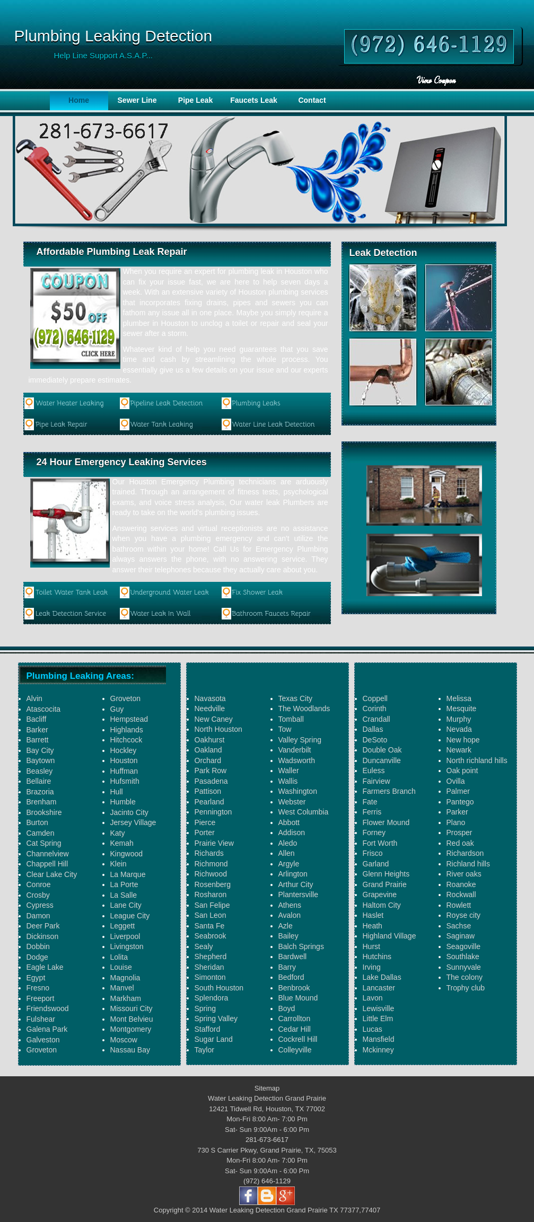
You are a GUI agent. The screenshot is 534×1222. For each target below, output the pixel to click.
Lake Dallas (382, 977)
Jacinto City (129, 812)
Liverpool (125, 936)
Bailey (288, 936)
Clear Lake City (52, 874)
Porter (205, 832)
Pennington (213, 812)
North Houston (218, 729)
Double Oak (382, 750)
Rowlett (459, 905)
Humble (123, 802)
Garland (376, 864)
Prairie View (214, 843)
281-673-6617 (267, 1140)
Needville (210, 708)
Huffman (124, 771)
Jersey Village (133, 822)
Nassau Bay (130, 1050)
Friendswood (48, 1008)
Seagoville (464, 946)
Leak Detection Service (71, 613)
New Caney (214, 719)
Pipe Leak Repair (61, 424)
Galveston (43, 1039)
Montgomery (131, 1029)
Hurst (371, 946)
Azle (285, 926)
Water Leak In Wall (160, 613)
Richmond (211, 864)
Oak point (462, 770)
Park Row (211, 770)
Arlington (293, 874)
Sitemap (267, 1088)
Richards (209, 853)
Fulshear (41, 1019)
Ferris (372, 812)
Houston (124, 760)
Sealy (204, 946)
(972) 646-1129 (267, 1181)
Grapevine (380, 894)
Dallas (373, 729)
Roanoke (461, 884)
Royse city (464, 915)
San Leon (210, 915)
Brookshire (44, 812)
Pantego (460, 802)
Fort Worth (380, 843)
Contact (312, 100)
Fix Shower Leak (257, 592)
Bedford (291, 977)
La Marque (128, 874)
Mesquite (462, 708)
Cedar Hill (294, 1029)
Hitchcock (126, 740)
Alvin (34, 698)
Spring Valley (216, 1018)
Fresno (38, 988)
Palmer (458, 791)
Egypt (36, 977)
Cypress (40, 905)
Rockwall (461, 894)
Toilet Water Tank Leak (72, 592)
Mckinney (378, 1050)
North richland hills (477, 760)
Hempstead (129, 719)
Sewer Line (137, 100)
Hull (116, 791)
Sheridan (209, 967)
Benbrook (294, 988)
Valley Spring (299, 740)
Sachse (459, 926)
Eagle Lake (45, 967)
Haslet (373, 915)
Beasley (40, 771)
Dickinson (43, 936)
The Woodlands (304, 708)
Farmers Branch (389, 791)
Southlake (463, 956)
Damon (38, 915)
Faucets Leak (253, 100)
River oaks (464, 874)
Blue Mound (298, 998)
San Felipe (212, 905)
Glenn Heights (386, 874)
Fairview (376, 781)
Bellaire (39, 781)
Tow (285, 729)
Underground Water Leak (169, 592)
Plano (456, 822)
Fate (370, 802)
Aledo (287, 843)
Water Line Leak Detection (273, 424)
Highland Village (389, 936)
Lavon (373, 998)
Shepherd (211, 956)
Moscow (123, 1039)
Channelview (48, 853)
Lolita (119, 957)
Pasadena (211, 781)
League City (130, 915)
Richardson (465, 853)
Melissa (459, 698)
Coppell (375, 698)
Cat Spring (44, 843)
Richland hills (468, 864)
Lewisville (379, 1008)
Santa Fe (210, 926)
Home (78, 100)
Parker (457, 812)
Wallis (288, 781)
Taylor (204, 1050)
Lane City (126, 905)
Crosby (38, 895)
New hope (463, 740)
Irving (372, 967)
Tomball (291, 719)
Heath (372, 926)
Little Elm (378, 1018)
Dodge (37, 957)
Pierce (205, 822)
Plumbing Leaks (256, 403)
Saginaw (461, 936)
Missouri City (131, 1008)
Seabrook (210, 936)
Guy (117, 709)
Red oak (460, 843)
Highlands (126, 729)
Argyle (289, 864)
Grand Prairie (385, 884)
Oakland (208, 750)
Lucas (372, 1029)
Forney (374, 832)
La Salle (123, 895)
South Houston (219, 988)
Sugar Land (214, 1039)
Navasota (210, 698)
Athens (290, 905)
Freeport (41, 998)
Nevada (459, 729)
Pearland (209, 802)
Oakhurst (210, 740)
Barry (287, 967)
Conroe (39, 884)
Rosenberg (213, 884)
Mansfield (379, 1039)
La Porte (124, 884)
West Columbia (303, 812)
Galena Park (47, 1029)
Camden (41, 833)
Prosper (459, 832)
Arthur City (295, 884)
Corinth (375, 708)
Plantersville (298, 894)
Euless (374, 770)
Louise (121, 967)
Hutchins (377, 956)
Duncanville (382, 760)
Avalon (289, 915)
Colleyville (295, 1050)
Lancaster (379, 988)
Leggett (122, 926)
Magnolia (125, 977)
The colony (465, 977)
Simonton (210, 977)
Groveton (42, 1050)
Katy (117, 833)
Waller (288, 770)
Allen (286, 853)
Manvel (122, 988)
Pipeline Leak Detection (166, 403)
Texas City (295, 698)
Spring (205, 1008)
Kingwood (126, 853)
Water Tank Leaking (161, 424)
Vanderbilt (294, 750)
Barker (37, 729)
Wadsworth (297, 760)
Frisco (373, 853)
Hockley (123, 750)
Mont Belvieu (131, 1019)
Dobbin (38, 946)
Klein (118, 864)
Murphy (459, 719)
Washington (297, 791)
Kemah (122, 843)
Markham (125, 998)
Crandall (376, 719)
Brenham (42, 802)
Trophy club (466, 988)
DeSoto (375, 740)
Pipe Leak (195, 100)
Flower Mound (386, 822)
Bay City (40, 750)
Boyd (286, 1008)
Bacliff (37, 719)
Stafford (208, 1029)
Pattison (208, 791)
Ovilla (456, 781)
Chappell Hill (47, 864)
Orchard (208, 760)
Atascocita (44, 709)
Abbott (289, 822)
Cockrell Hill (298, 1039)
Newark (459, 750)
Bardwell (292, 956)
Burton (37, 822)
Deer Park (43, 926)
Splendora (212, 998)
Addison (291, 832)
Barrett (38, 740)
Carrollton (294, 1018)
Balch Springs (301, 946)
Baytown (41, 760)
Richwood (211, 874)
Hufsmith (124, 781)
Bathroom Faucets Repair (271, 613)
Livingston (127, 946)
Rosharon (211, 894)
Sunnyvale (464, 967)
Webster (292, 802)
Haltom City (382, 905)
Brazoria (40, 791)
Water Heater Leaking (70, 403)
